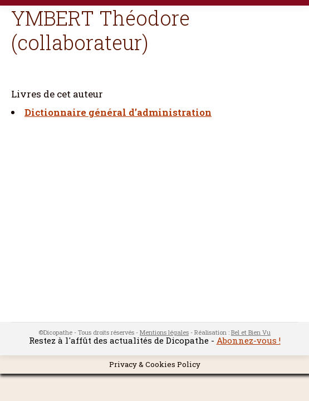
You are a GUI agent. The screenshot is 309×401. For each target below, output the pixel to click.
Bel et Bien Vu (251, 332)
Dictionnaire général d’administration (118, 112)
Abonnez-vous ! (249, 340)
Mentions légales (164, 332)
